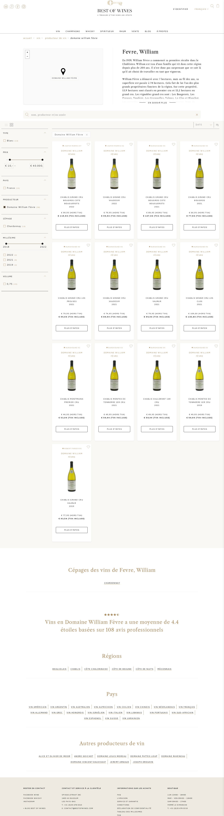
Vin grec (57, 706)
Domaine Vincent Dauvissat (88, 749)
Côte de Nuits (144, 666)
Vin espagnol (92, 709)
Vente (131, 28)
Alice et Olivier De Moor (54, 745)
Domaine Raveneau (173, 745)
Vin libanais (134, 706)
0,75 (12, 284)
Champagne (79, 28)
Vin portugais (159, 706)
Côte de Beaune (122, 666)
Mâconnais (164, 666)
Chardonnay (16, 226)
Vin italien (115, 706)
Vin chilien (124, 702)
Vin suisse (111, 709)
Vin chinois (142, 702)
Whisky (93, 28)
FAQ (11, 6)
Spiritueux (108, 28)
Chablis (75, 666)
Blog (142, 28)
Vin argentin (58, 702)
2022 (12, 254)
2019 (12, 264)
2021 (12, 259)
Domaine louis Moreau (111, 745)
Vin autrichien (103, 702)
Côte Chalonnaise (96, 666)
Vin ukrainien (131, 709)
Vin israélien (96, 706)
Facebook (17, 6)
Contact (5, 6)
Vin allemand (39, 706)
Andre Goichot (83, 745)
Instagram (23, 6)
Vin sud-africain (182, 706)
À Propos (154, 28)
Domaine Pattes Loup (143, 745)
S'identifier (183, 6)
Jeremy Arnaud (119, 749)
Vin (67, 28)
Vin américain (38, 702)
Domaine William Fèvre (23, 207)
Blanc (13, 140)
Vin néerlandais (164, 702)
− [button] (27, 56)
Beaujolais (59, 666)
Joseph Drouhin (143, 749)
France (13, 188)
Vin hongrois (75, 706)
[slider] (10, 160)
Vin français (187, 702)
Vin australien (80, 702)
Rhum (121, 28)
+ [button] (27, 52)
